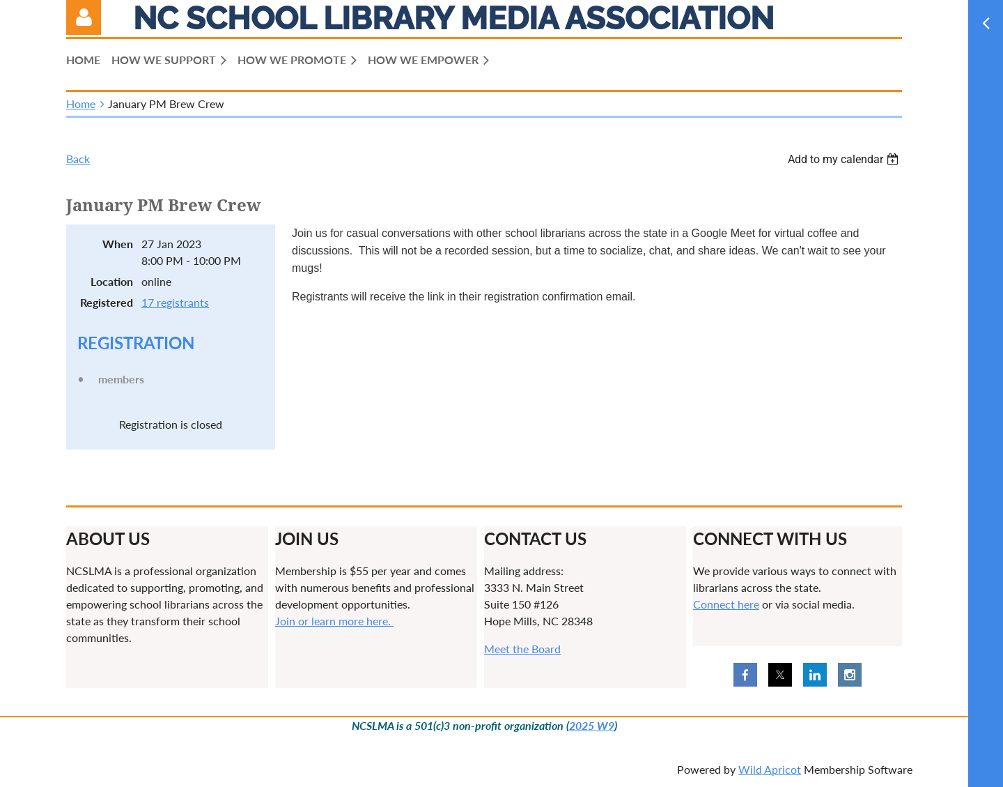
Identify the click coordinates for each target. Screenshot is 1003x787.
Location (112, 281)
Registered (106, 302)
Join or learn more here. (334, 620)
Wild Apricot (769, 769)
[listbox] (845, 159)
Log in (83, 17)
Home (80, 103)
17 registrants (175, 302)
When (117, 243)
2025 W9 (591, 725)
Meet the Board (522, 648)
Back (78, 158)
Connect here (726, 604)
